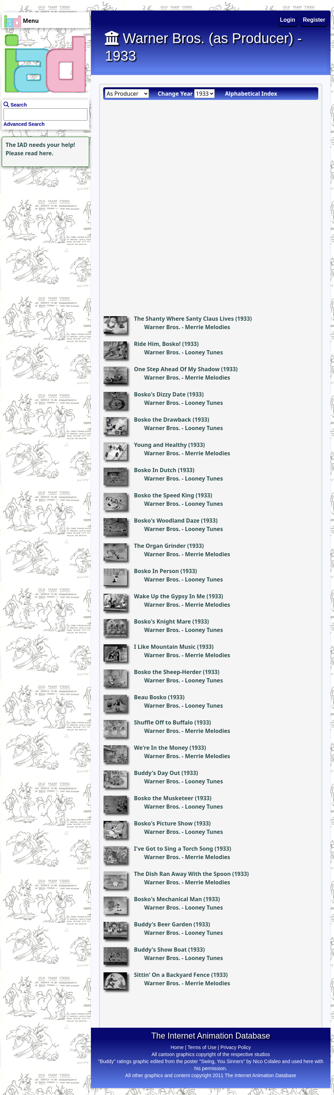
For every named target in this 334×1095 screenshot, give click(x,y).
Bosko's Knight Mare (162, 621)
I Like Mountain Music (165, 647)
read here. (39, 153)
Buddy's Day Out (157, 773)
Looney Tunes (204, 352)
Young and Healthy (160, 445)
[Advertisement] (43, 212)
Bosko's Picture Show (163, 823)
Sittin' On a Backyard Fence (172, 975)
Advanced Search (24, 124)
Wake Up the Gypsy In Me (169, 596)
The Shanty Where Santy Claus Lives (184, 318)
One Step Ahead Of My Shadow (177, 369)
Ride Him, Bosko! (157, 344)
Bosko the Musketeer (163, 798)
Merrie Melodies (207, 327)
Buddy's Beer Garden (163, 924)
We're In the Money (161, 747)
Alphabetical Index (251, 93)
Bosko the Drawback (162, 419)
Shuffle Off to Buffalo (163, 722)
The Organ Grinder (160, 546)
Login (288, 20)
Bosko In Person (156, 571)
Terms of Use (201, 1047)
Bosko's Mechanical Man (168, 899)
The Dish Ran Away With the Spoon (182, 874)
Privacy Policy (235, 1047)
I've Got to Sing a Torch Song (173, 848)
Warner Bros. (162, 327)
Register (314, 20)
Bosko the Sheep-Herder (167, 672)
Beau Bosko (150, 697)
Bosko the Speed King (164, 495)
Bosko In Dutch (155, 470)
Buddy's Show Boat (160, 949)
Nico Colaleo (266, 1061)
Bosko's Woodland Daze (166, 520)
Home (177, 1047)
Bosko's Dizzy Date (160, 394)
